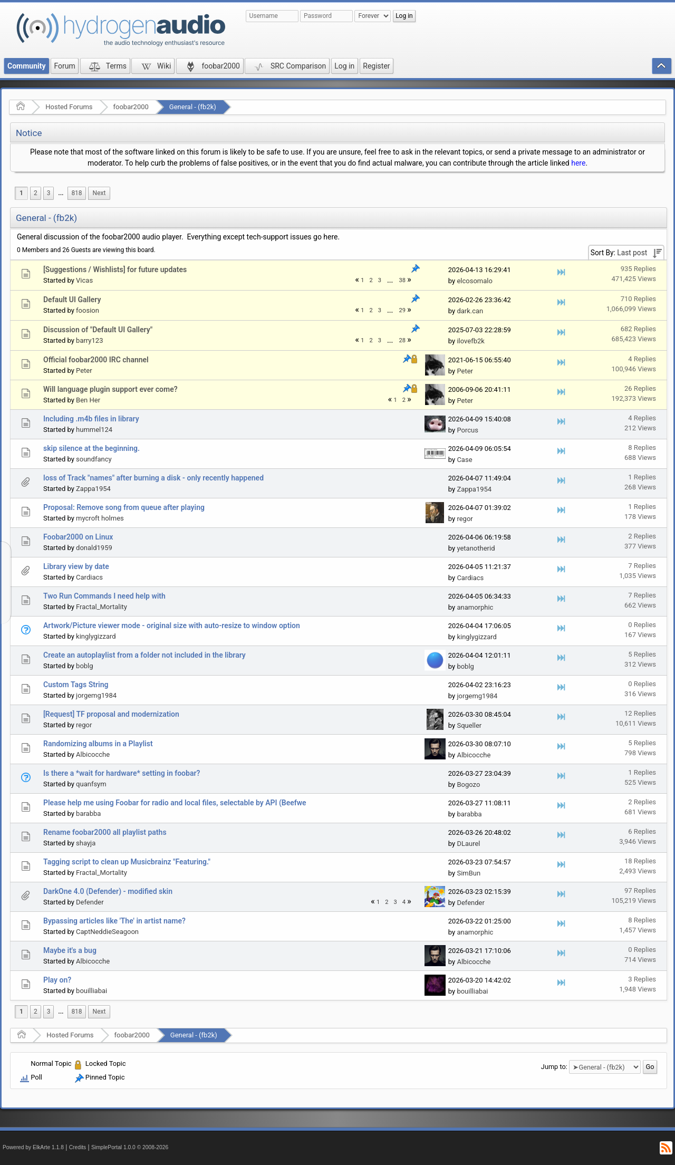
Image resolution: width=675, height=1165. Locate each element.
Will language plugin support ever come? (110, 389)
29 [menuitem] (402, 310)
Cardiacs (89, 577)
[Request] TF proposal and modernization (111, 714)
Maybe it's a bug (70, 950)
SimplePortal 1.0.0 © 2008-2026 (129, 1147)
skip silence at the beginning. (91, 448)
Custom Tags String (75, 684)
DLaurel (468, 844)
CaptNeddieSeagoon (107, 932)
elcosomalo (474, 281)
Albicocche (93, 754)
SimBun (468, 873)
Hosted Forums (68, 107)
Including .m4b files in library (91, 419)
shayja (85, 843)
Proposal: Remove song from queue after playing (124, 507)
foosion (87, 310)
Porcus (467, 430)
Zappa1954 (93, 489)
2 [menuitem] (35, 193)
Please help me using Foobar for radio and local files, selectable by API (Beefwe (174, 802)
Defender (90, 902)
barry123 (89, 340)
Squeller (469, 725)
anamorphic (475, 607)
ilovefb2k (470, 341)
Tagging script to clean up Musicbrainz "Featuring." (126, 862)
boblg (84, 666)
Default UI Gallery (72, 299)
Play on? (57, 980)
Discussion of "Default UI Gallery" (97, 329)
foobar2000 (131, 107)
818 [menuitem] (76, 193)
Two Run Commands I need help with (104, 596)
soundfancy (94, 459)
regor (464, 519)
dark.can (470, 311)
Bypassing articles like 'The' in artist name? (114, 921)
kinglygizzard (96, 636)
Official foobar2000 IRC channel (96, 359)
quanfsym (91, 784)
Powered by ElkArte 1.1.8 (33, 1147)
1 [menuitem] (21, 193)
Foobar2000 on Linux (78, 537)
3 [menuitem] (49, 193)
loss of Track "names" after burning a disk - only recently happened (153, 478)
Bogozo (468, 784)
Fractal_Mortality (101, 607)
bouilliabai (91, 991)
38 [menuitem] (402, 280)
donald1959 (94, 548)
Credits (77, 1147)
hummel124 (94, 430)
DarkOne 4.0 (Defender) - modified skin (107, 891)
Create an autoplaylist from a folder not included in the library (144, 655)
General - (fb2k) (192, 107)
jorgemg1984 (96, 695)
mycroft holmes (100, 518)
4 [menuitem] (404, 902)
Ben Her (88, 400)
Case (464, 460)
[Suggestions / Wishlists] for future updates (115, 269)
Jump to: (554, 1067)
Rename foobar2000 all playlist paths (105, 832)
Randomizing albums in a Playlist (98, 743)
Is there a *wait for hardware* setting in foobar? (121, 773)
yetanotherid (476, 548)
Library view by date (76, 566)
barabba (88, 813)
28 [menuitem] (402, 340)
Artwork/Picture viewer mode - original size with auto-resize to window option (171, 625)
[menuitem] (60, 193)
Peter (84, 370)
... (60, 193)
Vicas (84, 280)
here (578, 163)
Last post (632, 252)
